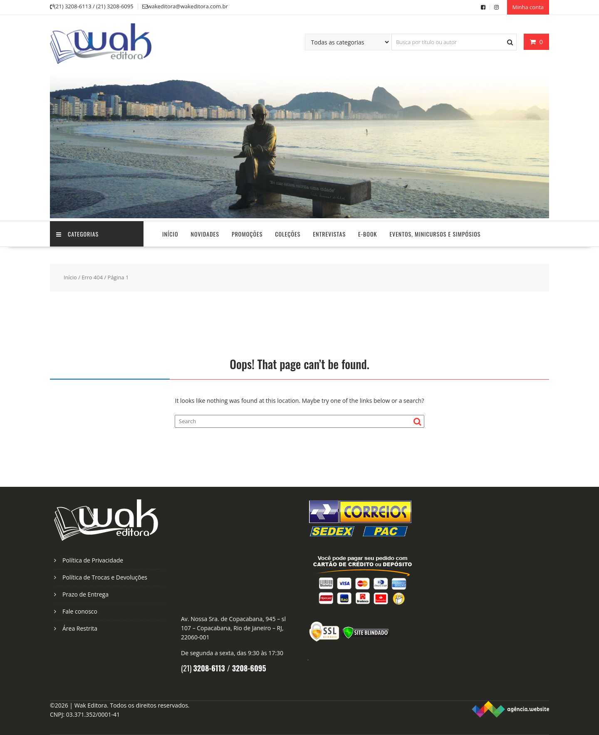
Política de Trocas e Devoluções (104, 577)
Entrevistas (329, 233)
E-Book (367, 233)
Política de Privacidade (92, 560)
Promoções (247, 233)
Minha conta (528, 7)
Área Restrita (79, 628)
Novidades (205, 233)
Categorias (77, 233)
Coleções (287, 233)
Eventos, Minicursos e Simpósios (434, 233)
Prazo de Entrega (85, 594)
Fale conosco (79, 611)
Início (170, 233)
